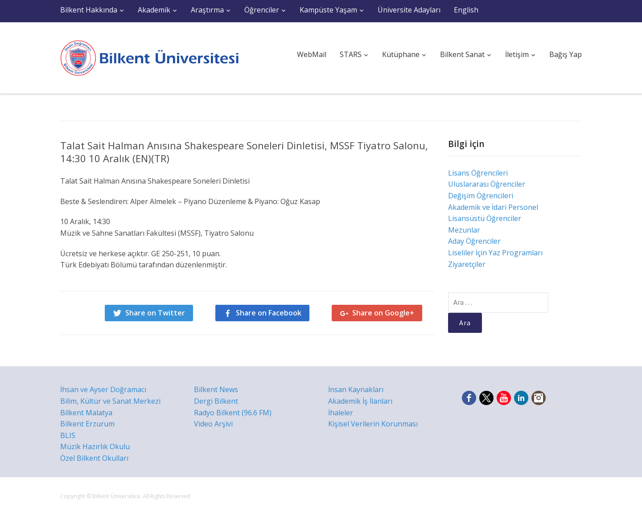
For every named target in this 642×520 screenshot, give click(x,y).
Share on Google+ (383, 313)
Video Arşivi (213, 424)
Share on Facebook (268, 313)
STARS (351, 54)
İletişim (517, 54)
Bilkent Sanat (462, 54)
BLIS (67, 435)
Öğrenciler (261, 10)
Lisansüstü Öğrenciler (484, 218)
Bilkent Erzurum (87, 424)
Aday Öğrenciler (474, 241)
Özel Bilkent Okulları (94, 458)
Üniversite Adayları (409, 10)
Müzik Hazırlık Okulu (95, 446)
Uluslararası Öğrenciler (486, 184)
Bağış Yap (565, 54)
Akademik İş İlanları (360, 401)
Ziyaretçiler (467, 264)
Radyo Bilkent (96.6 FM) (233, 413)
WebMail (311, 54)
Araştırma (207, 10)
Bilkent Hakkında (88, 10)
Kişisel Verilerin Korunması (373, 424)
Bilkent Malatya (86, 413)
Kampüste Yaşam (328, 10)
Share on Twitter (155, 313)
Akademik (154, 10)
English (466, 10)
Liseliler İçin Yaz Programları (495, 253)
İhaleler (340, 413)
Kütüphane (401, 54)
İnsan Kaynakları (355, 389)
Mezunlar (464, 230)
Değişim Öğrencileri (480, 196)
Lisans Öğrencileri (478, 173)
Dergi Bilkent (216, 401)
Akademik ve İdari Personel (493, 207)
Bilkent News (216, 389)
